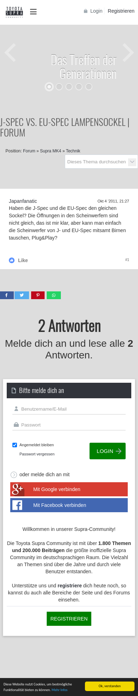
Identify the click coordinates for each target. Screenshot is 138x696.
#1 (127, 260)
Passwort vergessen (36, 454)
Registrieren (121, 11)
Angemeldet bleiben (36, 445)
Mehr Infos (60, 690)
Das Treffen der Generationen (84, 66)
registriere (70, 585)
